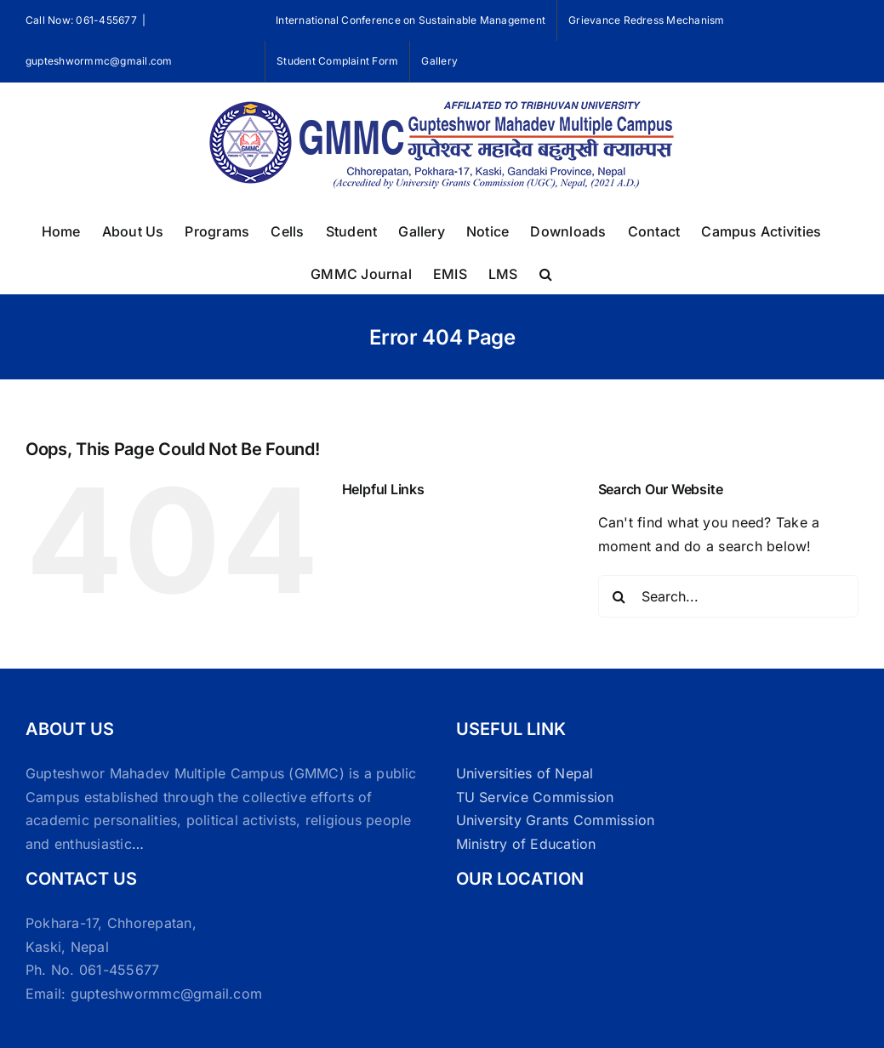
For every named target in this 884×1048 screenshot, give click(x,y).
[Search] (619, 596)
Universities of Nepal (525, 773)
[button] (545, 272)
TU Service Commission (535, 797)
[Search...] (728, 596)
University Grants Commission (555, 820)
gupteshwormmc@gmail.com (99, 60)
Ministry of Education (526, 843)
